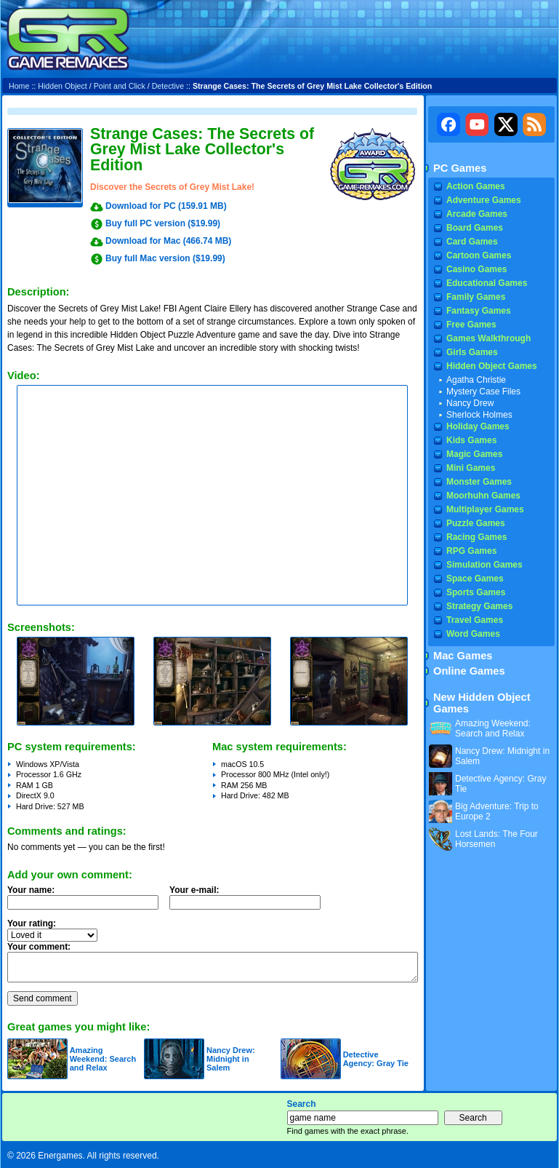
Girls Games (472, 352)
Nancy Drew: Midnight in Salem (230, 1059)
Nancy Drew (470, 403)
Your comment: (39, 947)
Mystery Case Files (483, 391)
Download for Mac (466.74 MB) (168, 241)
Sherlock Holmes (479, 415)
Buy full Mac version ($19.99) (165, 258)
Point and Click (119, 86)
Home (19, 86)
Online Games (469, 671)
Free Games (471, 324)
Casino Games (476, 269)
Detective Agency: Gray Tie (376, 1059)
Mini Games (470, 468)
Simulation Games (484, 565)
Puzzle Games (475, 523)
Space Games (475, 578)
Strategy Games (479, 606)
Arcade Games (476, 214)
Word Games (473, 634)
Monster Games (479, 482)
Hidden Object (62, 86)
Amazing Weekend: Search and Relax (103, 1059)
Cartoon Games (478, 255)
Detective (168, 86)
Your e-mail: (249, 901)
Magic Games (474, 454)
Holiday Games (478, 426)
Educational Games (486, 283)
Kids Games (471, 440)
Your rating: (31, 923)
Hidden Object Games (491, 366)
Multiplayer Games (485, 509)
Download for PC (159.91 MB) (166, 206)
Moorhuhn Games (483, 495)
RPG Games (471, 551)
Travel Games (474, 620)
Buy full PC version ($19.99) (162, 223)
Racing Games (476, 537)
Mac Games (462, 656)
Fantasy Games (478, 311)
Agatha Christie (476, 380)
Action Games (475, 186)
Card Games (472, 242)
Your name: (31, 890)
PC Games (459, 168)
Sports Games (475, 592)
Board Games (474, 228)
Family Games (475, 297)
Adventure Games (483, 200)
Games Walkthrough (488, 338)
